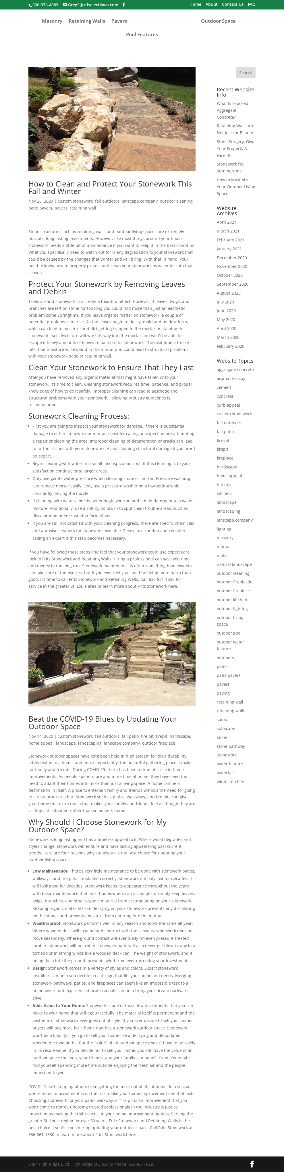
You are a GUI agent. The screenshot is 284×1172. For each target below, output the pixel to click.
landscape (66, 743)
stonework (227, 755)
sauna (223, 719)
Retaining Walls (87, 21)
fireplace (225, 458)
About (212, 5)
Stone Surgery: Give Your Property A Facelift (235, 148)
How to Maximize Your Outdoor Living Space (236, 186)
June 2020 (226, 310)
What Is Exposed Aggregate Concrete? (232, 110)
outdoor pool (229, 633)
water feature (230, 763)
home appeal (41, 743)
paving (223, 693)
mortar (223, 546)
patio (222, 666)
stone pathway (231, 746)
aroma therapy (231, 378)
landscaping (90, 743)
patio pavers (40, 208)
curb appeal (228, 405)
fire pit (147, 736)
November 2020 (232, 266)
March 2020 (228, 337)
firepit (161, 736)
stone (222, 737)
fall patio (130, 736)
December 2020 (232, 257)
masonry (225, 537)
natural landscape (234, 564)
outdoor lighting (232, 608)
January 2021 (229, 248)
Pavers (119, 21)
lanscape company (140, 201)
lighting (224, 529)
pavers (61, 208)
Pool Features (142, 35)
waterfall (225, 772)
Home (195, 5)
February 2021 (230, 240)
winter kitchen (230, 781)
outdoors (225, 657)
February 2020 (230, 346)
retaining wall (83, 208)
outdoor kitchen (232, 599)
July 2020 (225, 302)
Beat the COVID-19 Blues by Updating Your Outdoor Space (102, 722)
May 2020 (226, 319)
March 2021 (228, 231)
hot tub (224, 484)
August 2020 (229, 293)
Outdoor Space (218, 21)
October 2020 (230, 275)
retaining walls (231, 710)
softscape (226, 728)
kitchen (224, 493)
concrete (225, 396)
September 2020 (232, 284)
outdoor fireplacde (234, 582)
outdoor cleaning (176, 201)
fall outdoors (107, 201)
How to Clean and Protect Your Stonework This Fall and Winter (110, 187)
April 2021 (226, 222)
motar (222, 555)
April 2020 (226, 328)
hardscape (180, 736)
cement (224, 387)
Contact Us (233, 5)
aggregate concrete (235, 369)
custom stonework (75, 201)
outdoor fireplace (158, 743)
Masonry (52, 21)
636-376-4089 (45, 4)
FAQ (252, 5)
